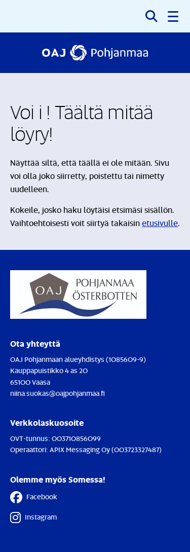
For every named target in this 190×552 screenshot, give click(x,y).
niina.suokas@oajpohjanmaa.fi (57, 393)
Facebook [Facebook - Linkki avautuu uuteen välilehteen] (33, 497)
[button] (174, 16)
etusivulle (160, 223)
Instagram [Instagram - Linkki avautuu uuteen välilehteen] (33, 517)
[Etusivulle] (95, 53)
